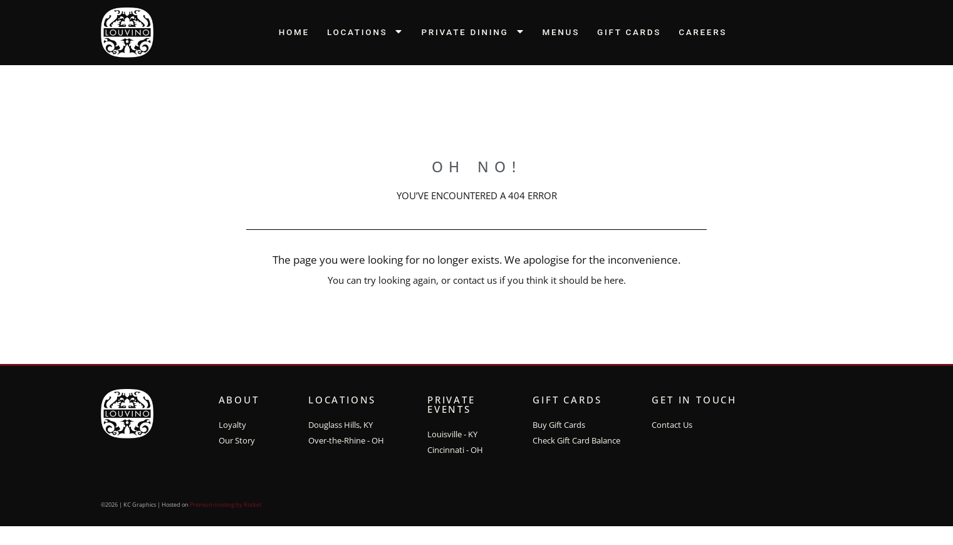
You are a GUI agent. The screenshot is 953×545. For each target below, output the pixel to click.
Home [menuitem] (294, 32)
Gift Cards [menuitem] (629, 32)
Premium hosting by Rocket (225, 511)
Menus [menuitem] (561, 32)
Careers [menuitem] (703, 32)
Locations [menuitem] (365, 32)
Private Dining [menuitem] (472, 32)
